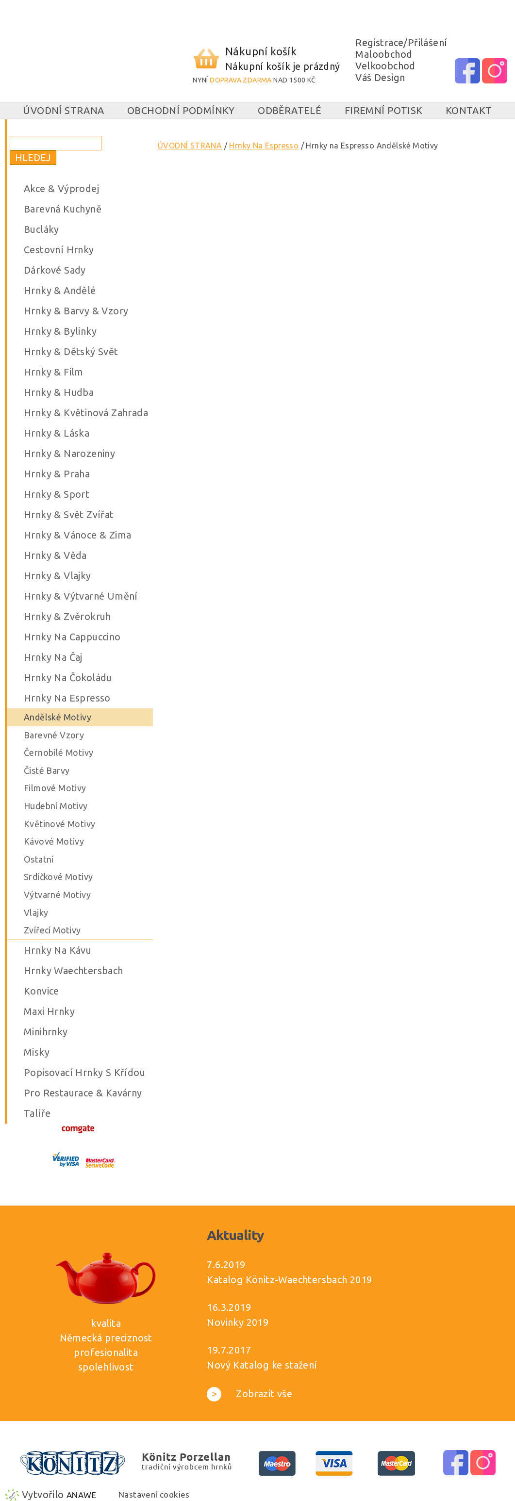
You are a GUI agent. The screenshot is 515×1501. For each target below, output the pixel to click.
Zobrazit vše (249, 1393)
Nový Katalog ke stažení (262, 1364)
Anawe (81, 1495)
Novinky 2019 (237, 1322)
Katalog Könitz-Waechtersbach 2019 (289, 1279)
